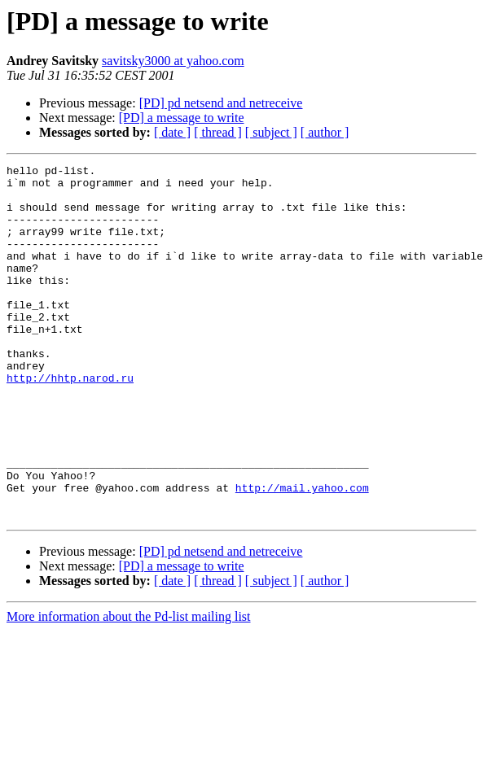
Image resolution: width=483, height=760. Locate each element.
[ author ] (325, 132)
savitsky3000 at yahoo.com (173, 61)
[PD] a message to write (181, 117)
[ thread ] (218, 132)
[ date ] (172, 132)
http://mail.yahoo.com (302, 553)
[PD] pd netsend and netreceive (221, 103)
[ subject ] (271, 132)
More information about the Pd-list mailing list (129, 687)
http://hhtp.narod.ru (70, 421)
